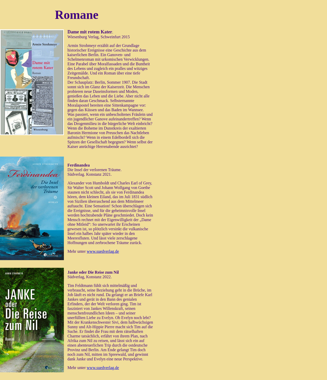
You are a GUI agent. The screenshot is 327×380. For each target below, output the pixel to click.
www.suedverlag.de (103, 251)
